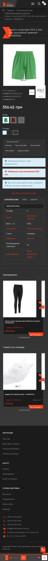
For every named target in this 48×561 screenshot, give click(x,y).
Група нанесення (13, 141)
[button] (42, 307)
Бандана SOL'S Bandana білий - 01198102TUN (19, 394)
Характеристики (11, 199)
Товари (10, 10)
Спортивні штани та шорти (17, 13)
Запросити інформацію (25, 193)
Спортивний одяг (24, 10)
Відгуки (34, 199)
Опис (24, 199)
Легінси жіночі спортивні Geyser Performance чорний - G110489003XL (23, 322)
